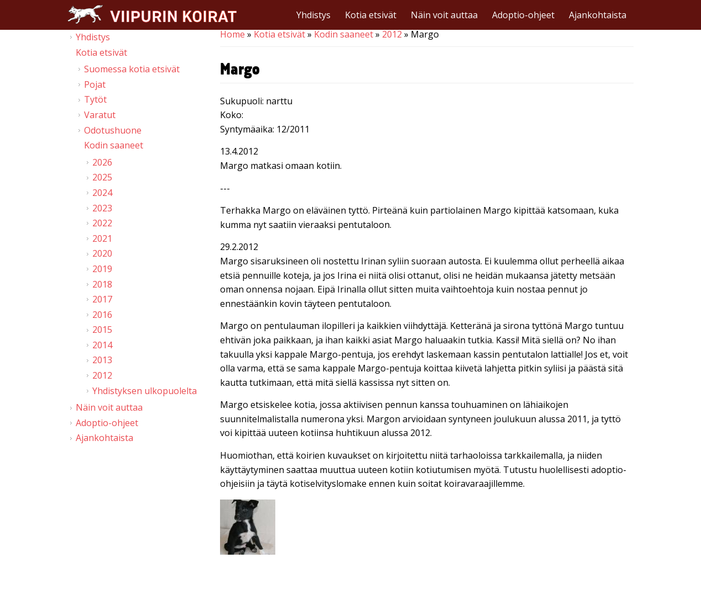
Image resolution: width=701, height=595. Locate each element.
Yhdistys (313, 15)
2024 (102, 193)
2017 (102, 299)
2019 (102, 269)
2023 (102, 208)
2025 (102, 177)
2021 (102, 238)
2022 (102, 223)
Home (232, 34)
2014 (102, 345)
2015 (102, 329)
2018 (102, 284)
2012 (392, 34)
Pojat (95, 84)
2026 (102, 162)
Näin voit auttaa (444, 15)
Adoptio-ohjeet (523, 15)
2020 (102, 253)
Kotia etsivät (370, 15)
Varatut (100, 115)
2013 (102, 360)
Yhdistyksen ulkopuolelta (144, 391)
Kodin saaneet (343, 34)
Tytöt (95, 99)
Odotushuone (113, 130)
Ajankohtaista (597, 15)
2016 (102, 315)
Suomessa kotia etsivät (132, 69)
